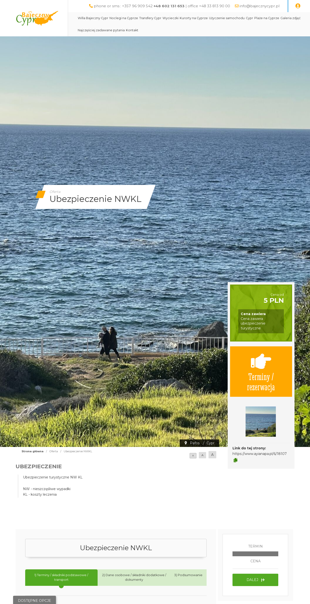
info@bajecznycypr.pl (259, 6)
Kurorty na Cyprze (194, 18)
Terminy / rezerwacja (261, 371)
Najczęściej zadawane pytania (101, 30)
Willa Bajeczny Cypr (93, 18)
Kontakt (132, 30)
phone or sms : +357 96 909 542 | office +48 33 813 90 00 (162, 6)
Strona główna (33, 451)
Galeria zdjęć (290, 18)
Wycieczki (170, 18)
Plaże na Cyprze (266, 18)
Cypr (249, 18)
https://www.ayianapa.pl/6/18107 (259, 454)
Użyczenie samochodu (227, 18)
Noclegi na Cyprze (123, 18)
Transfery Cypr (150, 18)
